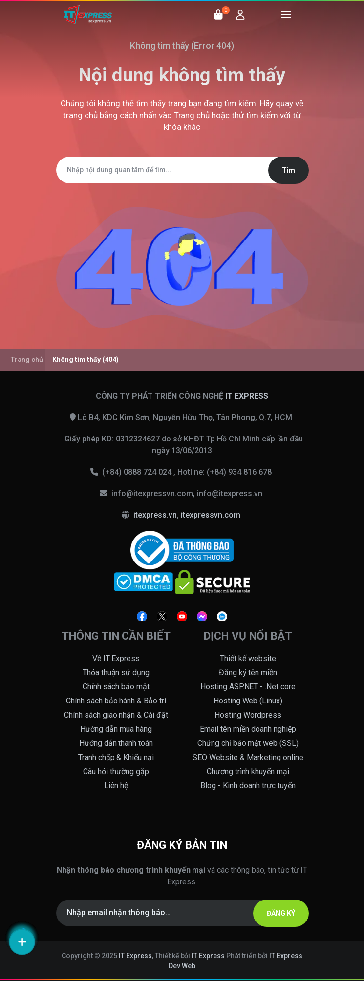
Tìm (288, 170)
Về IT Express (116, 658)
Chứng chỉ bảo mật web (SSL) (248, 743)
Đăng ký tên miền (248, 672)
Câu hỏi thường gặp (116, 771)
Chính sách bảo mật (116, 686)
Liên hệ (116, 785)
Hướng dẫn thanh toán (116, 743)
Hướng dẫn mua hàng (116, 729)
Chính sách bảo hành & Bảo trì (116, 700)
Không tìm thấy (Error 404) (182, 45)
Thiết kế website (248, 658)
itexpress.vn (155, 515)
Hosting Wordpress (247, 715)
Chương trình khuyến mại (248, 771)
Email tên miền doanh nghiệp (248, 729)
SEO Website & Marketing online (248, 757)
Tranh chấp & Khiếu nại (116, 757)
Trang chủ (192, 115)
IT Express (135, 956)
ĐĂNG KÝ (281, 913)
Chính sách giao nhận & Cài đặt (116, 715)
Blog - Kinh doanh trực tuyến (248, 785)
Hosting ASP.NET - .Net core (248, 686)
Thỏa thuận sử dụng (116, 672)
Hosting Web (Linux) (248, 700)
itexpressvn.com (210, 515)
